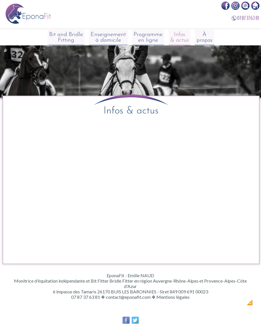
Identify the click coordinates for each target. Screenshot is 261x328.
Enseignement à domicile (108, 37)
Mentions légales (173, 297)
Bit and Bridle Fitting (66, 37)
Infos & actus (179, 37)
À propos (204, 37)
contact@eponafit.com (128, 297)
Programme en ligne (148, 37)
